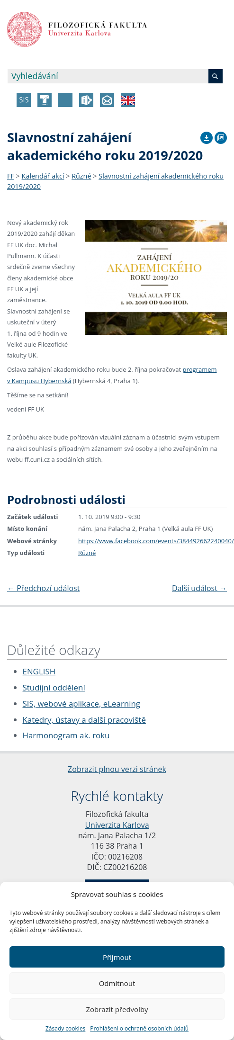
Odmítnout (117, 983)
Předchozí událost (43, 588)
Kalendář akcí (43, 175)
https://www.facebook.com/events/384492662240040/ (156, 541)
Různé (81, 175)
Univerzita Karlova (117, 825)
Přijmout (117, 957)
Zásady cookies (65, 1028)
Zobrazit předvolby (117, 1009)
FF (10, 175)
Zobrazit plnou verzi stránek (117, 769)
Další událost (199, 588)
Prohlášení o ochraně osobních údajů (139, 1028)
